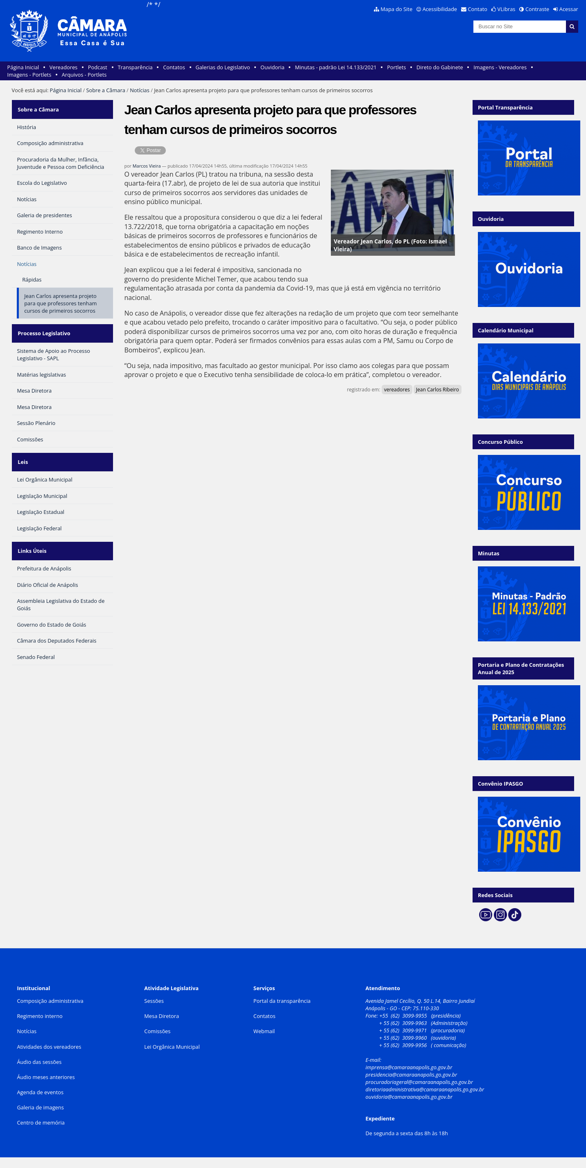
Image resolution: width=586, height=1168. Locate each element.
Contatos (174, 67)
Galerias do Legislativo (222, 67)
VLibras (507, 9)
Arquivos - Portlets (84, 74)
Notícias (139, 90)
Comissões (157, 1031)
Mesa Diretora (161, 1016)
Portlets (396, 67)
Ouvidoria (272, 67)
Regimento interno (39, 1016)
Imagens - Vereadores (500, 67)
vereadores (397, 389)
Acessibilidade (440, 9)
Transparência (135, 67)
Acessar (568, 9)
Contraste (537, 9)
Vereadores (63, 67)
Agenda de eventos (40, 1092)
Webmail (264, 1031)
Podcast (97, 67)
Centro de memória (40, 1122)
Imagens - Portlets (29, 74)
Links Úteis (31, 537)
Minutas (488, 553)
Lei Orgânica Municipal (171, 1046)
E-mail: (374, 1059)
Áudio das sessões (39, 1062)
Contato (478, 9)
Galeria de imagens (40, 1107)
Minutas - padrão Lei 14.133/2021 (335, 67)
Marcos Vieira (147, 166)
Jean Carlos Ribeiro (437, 389)
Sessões (153, 1000)
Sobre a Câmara (105, 90)
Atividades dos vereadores (49, 1046)
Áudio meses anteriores (46, 1077)
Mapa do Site (396, 9)
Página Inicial (23, 67)
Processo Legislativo (43, 327)
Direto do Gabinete (439, 67)
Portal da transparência (282, 1000)
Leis (22, 452)
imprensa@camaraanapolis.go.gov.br (409, 1067)
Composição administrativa (50, 1000)
